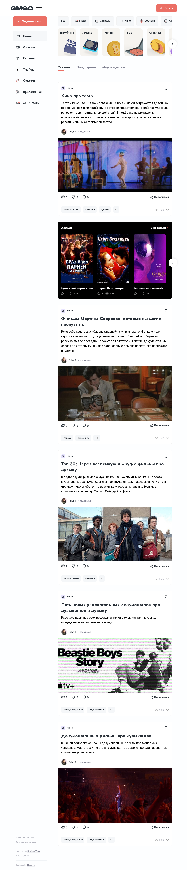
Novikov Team (33, 851)
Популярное (88, 67)
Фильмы (25, 47)
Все (65, 21)
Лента (24, 36)
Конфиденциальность (26, 842)
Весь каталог (159, 227)
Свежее (66, 67)
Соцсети (25, 81)
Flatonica (31, 865)
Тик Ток (25, 69)
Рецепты (25, 58)
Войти (164, 8)
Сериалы (105, 21)
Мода (82, 21)
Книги (172, 21)
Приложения (29, 92)
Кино (127, 21)
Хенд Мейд (28, 103)
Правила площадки (25, 837)
